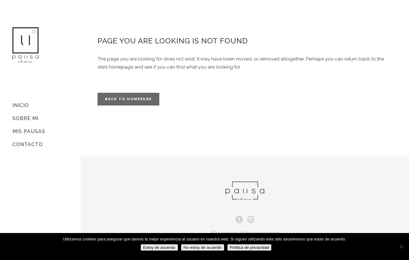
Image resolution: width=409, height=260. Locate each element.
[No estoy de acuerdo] (401, 247)
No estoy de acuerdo (203, 247)
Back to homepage (128, 99)
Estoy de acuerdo (159, 247)
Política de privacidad (249, 247)
